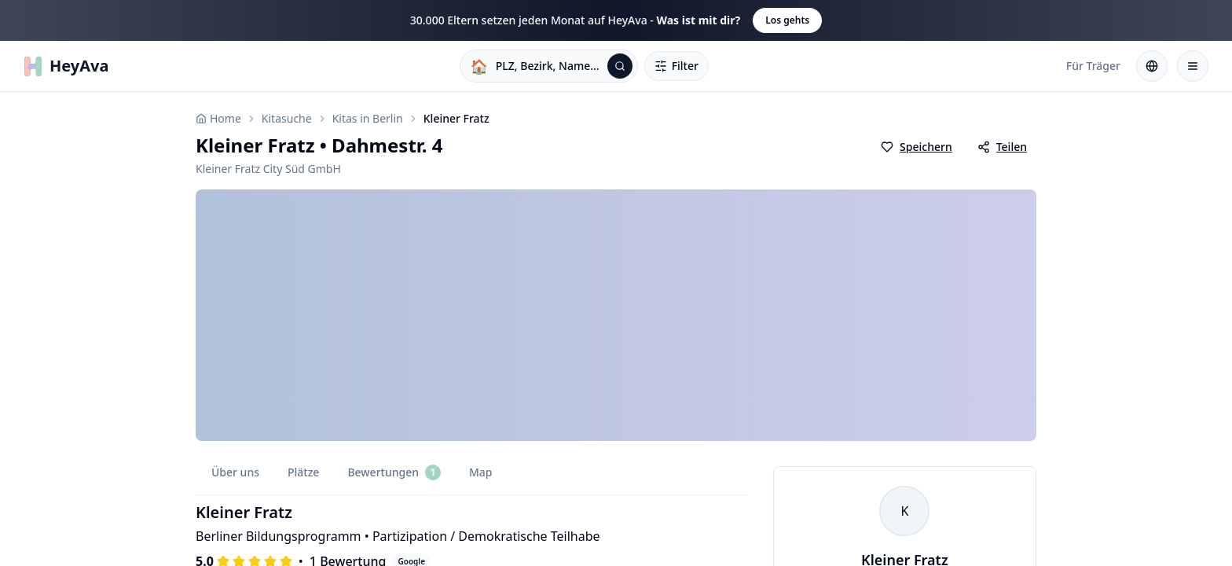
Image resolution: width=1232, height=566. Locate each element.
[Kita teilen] (1002, 147)
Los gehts (787, 20)
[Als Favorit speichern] (916, 147)
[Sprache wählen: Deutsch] (1152, 66)
